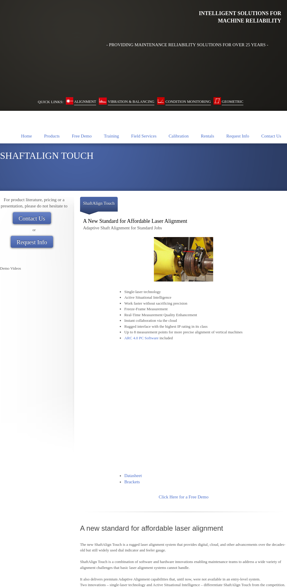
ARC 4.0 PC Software (141, 295)
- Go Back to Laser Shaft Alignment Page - (183, 479)
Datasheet (133, 318)
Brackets (132, 324)
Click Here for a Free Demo (183, 339)
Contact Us (8, 566)
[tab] (99, 163)
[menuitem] (26, 92)
